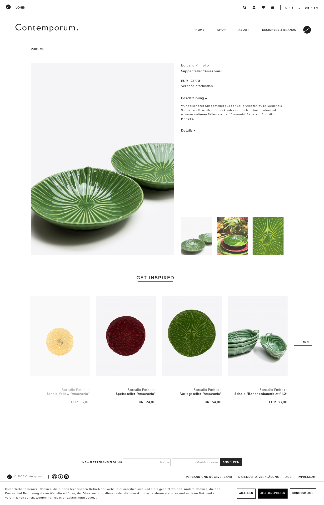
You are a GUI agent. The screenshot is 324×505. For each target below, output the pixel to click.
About (244, 29)
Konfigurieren (302, 493)
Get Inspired (155, 278)
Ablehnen (246, 493)
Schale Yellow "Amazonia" (68, 394)
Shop (221, 29)
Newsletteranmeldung (102, 462)
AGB (288, 477)
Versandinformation (197, 86)
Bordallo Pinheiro (195, 65)
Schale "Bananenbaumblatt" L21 (261, 394)
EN (316, 7)
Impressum (307, 477)
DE (307, 7)
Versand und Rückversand (209, 477)
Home (199, 29)
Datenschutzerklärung (258, 477)
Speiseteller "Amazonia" (135, 394)
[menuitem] (20, 7)
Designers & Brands (279, 29)
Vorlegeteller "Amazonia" (201, 394)
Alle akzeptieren (272, 493)
